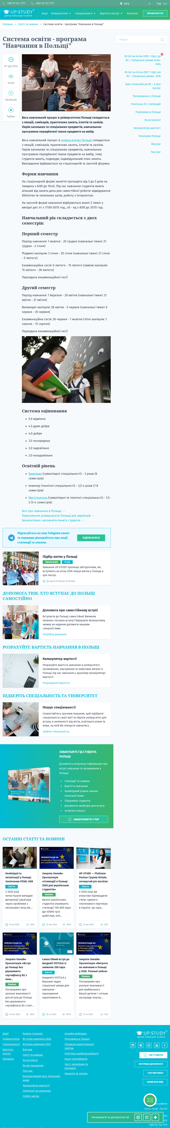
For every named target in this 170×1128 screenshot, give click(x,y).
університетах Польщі (76, 140)
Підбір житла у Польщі (60, 557)
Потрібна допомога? (151, 1020)
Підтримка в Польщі (77, 994)
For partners (155, 1029)
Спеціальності (11, 1000)
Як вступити (30, 1016)
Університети (11, 994)
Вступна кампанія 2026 (37, 994)
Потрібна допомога (55, 634)
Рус (165, 3)
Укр (159, 3)
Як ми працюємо (33, 1021)
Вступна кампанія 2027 (37, 1000)
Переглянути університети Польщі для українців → (58, 516)
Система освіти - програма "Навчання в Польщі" (73, 24)
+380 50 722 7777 (158, 1080)
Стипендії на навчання (37, 1046)
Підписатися (91, 537)
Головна (8, 24)
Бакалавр (36, 474)
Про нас (28, 1026)
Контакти (8, 1014)
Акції (6, 989)
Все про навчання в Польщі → (43, 511)
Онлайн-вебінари (76, 989)
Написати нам (155, 1038)
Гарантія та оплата (76, 1029)
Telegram (161, 1084)
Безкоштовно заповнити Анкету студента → (53, 520)
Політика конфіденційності (82, 1009)
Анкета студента (32, 989)
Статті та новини (28, 24)
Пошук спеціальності (59, 707)
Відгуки (27, 1005)
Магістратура (38, 498)
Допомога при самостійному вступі (70, 610)
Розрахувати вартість (56, 683)
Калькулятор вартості (60, 659)
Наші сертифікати (76, 1014)
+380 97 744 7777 (158, 1076)
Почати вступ (155, 13)
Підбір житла (31, 1052)
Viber (152, 1084)
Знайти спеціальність (56, 731)
